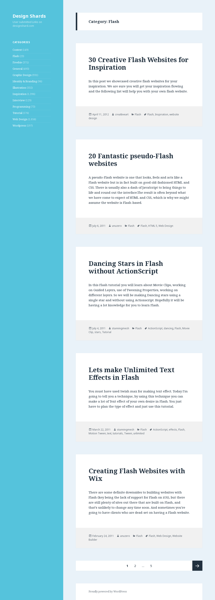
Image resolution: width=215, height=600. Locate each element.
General (17, 69)
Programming (21, 106)
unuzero (117, 226)
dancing (168, 328)
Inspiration (19, 94)
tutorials (118, 433)
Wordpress (19, 125)
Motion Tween (97, 433)
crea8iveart (121, 114)
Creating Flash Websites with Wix (137, 474)
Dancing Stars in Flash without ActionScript (126, 267)
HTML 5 (152, 226)
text (109, 433)
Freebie (17, 62)
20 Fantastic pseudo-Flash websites (131, 159)
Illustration (19, 87)
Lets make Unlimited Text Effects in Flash (131, 373)
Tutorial (17, 113)
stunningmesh (120, 328)
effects (173, 429)
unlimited (138, 433)
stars (97, 332)
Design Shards (29, 16)
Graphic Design (22, 75)
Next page (197, 566)
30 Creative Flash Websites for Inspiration (139, 63)
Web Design (20, 119)
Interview (19, 100)
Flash (16, 56)
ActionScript (155, 328)
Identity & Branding (25, 81)
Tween (128, 433)
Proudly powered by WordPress (108, 591)
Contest (17, 50)
